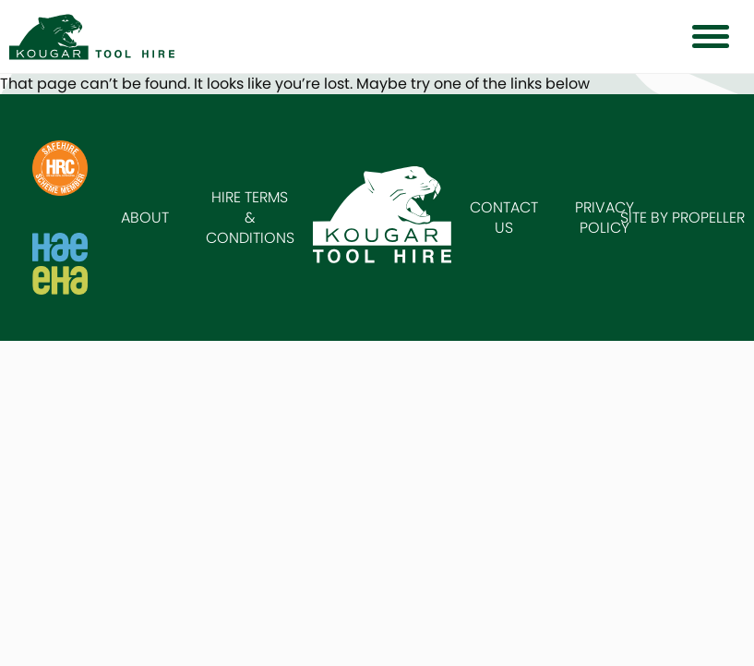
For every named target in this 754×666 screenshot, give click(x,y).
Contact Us (504, 217)
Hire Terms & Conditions (250, 217)
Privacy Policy (604, 217)
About (145, 217)
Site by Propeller (682, 217)
